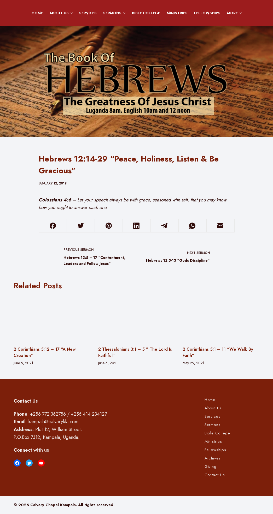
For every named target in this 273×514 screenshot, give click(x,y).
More (235, 13)
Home (37, 13)
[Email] (220, 225)
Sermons (115, 13)
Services (88, 13)
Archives (213, 458)
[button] (71, 13)
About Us (61, 13)
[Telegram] (164, 225)
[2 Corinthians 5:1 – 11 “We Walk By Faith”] (221, 318)
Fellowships (207, 13)
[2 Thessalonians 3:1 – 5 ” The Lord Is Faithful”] (136, 318)
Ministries (177, 13)
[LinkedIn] (137, 225)
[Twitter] (81, 225)
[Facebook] (53, 225)
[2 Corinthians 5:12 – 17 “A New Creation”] (52, 318)
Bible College (146, 13)
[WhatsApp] (192, 225)
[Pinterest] (109, 225)
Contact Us (215, 475)
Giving (211, 466)
